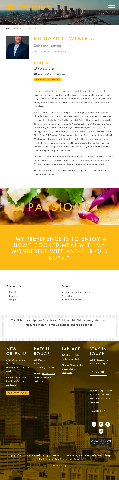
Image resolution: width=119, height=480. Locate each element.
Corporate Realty (29, 6)
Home (8, 28)
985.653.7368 (76, 364)
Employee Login (17, 393)
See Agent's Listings (48, 79)
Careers (99, 411)
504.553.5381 (46, 69)
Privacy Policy (59, 465)
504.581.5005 (20, 377)
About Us (17, 28)
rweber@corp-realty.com (52, 74)
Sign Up (98, 372)
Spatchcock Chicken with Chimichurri (67, 320)
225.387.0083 (48, 373)
